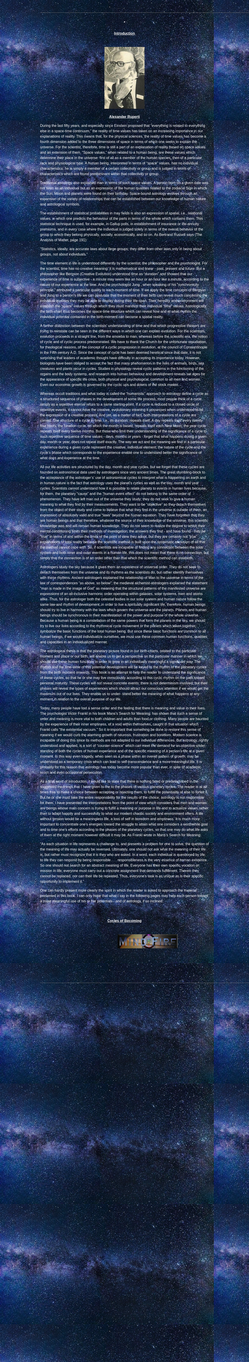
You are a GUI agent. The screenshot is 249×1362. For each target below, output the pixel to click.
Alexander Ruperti (124, 117)
